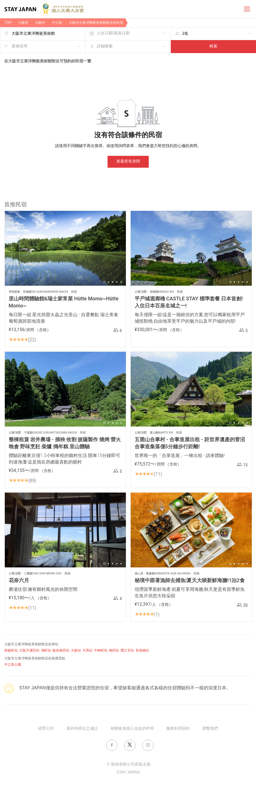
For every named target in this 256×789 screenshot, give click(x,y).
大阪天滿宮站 (29, 650)
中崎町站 (101, 650)
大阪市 (40, 23)
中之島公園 (12, 664)
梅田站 (114, 650)
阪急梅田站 (60, 650)
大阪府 (23, 23)
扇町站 (46, 650)
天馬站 (87, 650)
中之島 (57, 23)
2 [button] (108, 282)
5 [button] (121, 282)
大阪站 (76, 650)
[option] (65, 248)
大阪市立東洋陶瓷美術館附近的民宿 (96, 23)
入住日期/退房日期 (113, 33)
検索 (213, 46)
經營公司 (46, 729)
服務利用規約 (178, 729)
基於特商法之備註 (82, 729)
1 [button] (104, 282)
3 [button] (112, 282)
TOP (8, 23)
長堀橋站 (142, 650)
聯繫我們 (210, 729)
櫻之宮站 (127, 650)
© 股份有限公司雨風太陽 (128, 764)
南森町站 (11, 650)
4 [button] (116, 282)
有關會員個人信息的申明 (132, 729)
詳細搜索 (105, 46)
